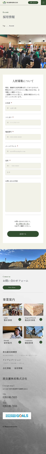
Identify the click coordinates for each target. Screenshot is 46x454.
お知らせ (21, 363)
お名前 (9, 103)
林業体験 (13, 363)
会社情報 (7, 368)
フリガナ (10, 117)
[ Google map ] (8, 386)
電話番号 (10, 132)
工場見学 (6, 363)
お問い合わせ (33, 2)
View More (11, 287)
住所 (8, 160)
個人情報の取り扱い (23, 224)
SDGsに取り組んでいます (29, 355)
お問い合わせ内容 (11, 181)
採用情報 (18, 368)
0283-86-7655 (10, 397)
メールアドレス (12, 146)
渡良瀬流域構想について (11, 355)
